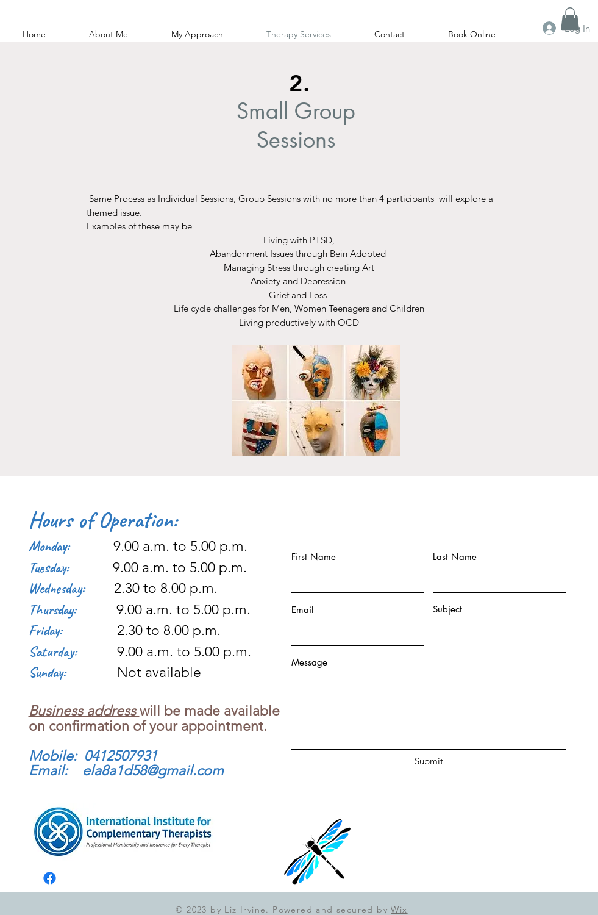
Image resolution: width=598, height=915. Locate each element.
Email (302, 609)
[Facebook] (49, 878)
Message (309, 662)
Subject (447, 609)
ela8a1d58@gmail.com (153, 770)
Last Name (455, 556)
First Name (313, 556)
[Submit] (429, 761)
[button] (570, 18)
